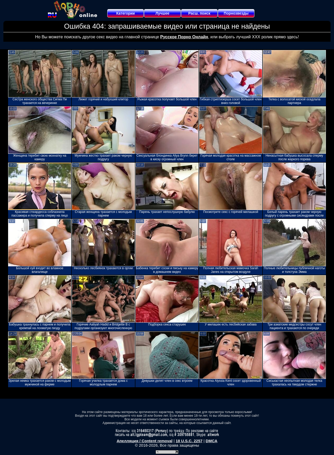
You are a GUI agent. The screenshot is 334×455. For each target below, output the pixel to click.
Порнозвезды (236, 13)
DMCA (211, 441)
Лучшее (162, 13)
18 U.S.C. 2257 (189, 441)
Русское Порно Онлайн (184, 37)
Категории (125, 13)
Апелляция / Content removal (144, 441)
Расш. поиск (199, 13)
